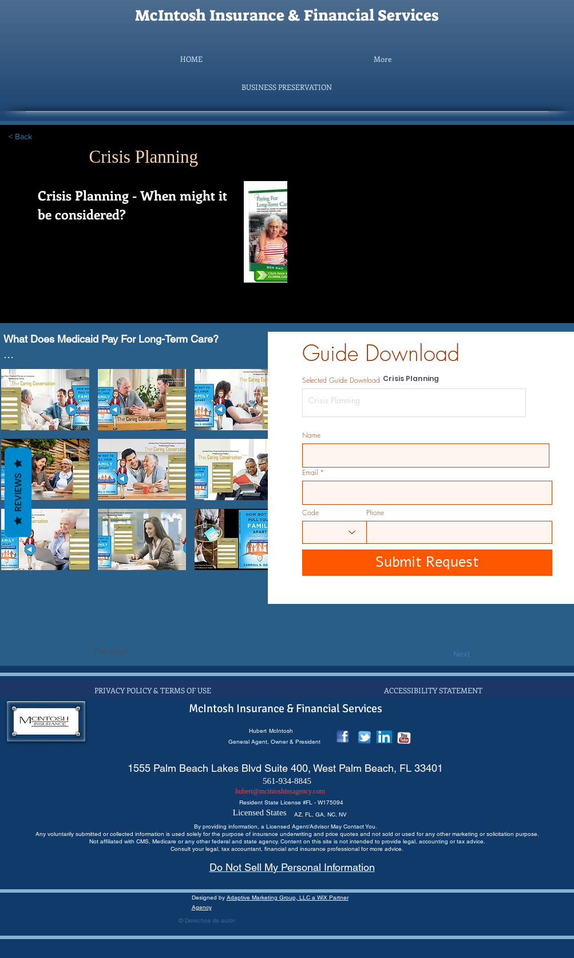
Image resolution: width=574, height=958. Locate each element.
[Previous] (131, 650)
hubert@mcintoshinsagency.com (280, 791)
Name (311, 435)
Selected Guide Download (341, 380)
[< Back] (46, 136)
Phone (375, 512)
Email (310, 472)
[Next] (441, 654)
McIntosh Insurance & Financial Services (286, 15)
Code (310, 512)
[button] (287, 87)
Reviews (18, 493)
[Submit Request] (427, 562)
